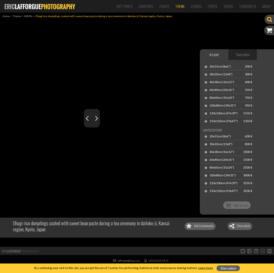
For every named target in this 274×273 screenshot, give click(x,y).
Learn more (205, 268)
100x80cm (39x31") (222, 105)
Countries (146, 6)
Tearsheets (247, 6)
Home (6, 16)
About (266, 6)
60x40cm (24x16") (221, 90)
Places (164, 6)
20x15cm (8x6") (220, 66)
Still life (28, 16)
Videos (228, 6)
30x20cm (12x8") (220, 74)
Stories (196, 6)
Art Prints (125, 6)
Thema (180, 6)
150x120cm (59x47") (223, 121)
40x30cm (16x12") (221, 82)
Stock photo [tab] (242, 54)
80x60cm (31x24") (221, 97)
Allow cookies (228, 268)
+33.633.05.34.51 (156, 260)
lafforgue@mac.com (126, 260)
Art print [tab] (214, 54)
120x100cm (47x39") (223, 113)
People (213, 6)
